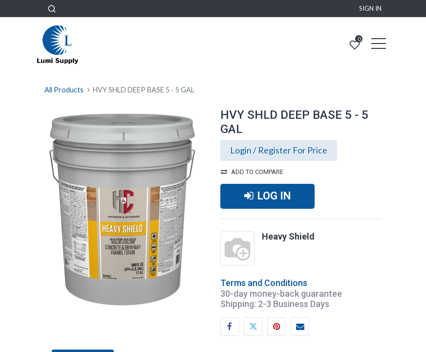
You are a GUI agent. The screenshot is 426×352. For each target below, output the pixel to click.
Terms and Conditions (263, 283)
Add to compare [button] (252, 172)
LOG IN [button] (267, 196)
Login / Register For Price (278, 150)
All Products (64, 90)
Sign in (370, 8)
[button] (51, 8)
